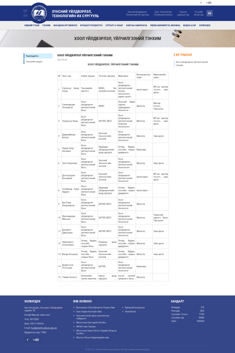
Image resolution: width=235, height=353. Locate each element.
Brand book (130, 311)
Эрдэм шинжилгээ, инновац (165, 25)
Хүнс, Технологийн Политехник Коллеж (163, 13)
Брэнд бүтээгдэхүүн (91, 25)
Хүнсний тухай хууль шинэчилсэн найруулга (92, 317)
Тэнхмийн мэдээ (34, 61)
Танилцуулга (32, 56)
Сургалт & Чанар (114, 25)
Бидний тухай (32, 25)
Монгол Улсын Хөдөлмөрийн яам (92, 337)
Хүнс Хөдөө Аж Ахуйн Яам (89, 311)
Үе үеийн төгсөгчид (198, 13)
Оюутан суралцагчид (183, 13)
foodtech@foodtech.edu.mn (44, 328)
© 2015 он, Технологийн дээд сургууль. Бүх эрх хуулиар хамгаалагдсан (117, 349)
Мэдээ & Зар (189, 25)
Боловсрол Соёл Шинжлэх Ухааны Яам (95, 307)
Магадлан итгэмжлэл (65, 25)
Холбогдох (204, 25)
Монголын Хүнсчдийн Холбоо (91, 322)
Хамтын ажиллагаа (136, 25)
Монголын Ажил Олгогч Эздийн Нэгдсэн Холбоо (96, 332)
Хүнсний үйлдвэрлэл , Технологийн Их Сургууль (137, 13)
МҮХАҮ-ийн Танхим (86, 326)
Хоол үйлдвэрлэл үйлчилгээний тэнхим (85, 55)
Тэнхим (46, 25)
